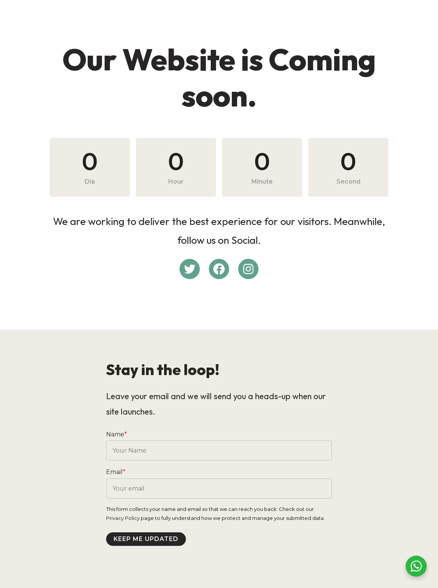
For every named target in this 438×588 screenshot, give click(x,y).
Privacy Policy (123, 518)
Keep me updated (146, 538)
